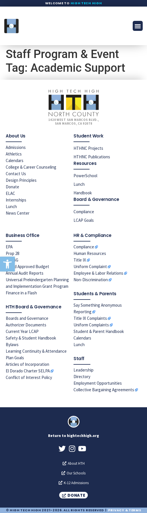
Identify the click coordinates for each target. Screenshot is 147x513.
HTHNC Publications (92, 156)
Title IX (80, 260)
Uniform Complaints (91, 325)
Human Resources (90, 253)
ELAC (10, 193)
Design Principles (21, 180)
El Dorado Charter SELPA (28, 371)
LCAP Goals (84, 220)
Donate (12, 186)
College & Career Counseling (31, 167)
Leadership (84, 370)
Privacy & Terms (124, 510)
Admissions (16, 147)
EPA (9, 246)
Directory (82, 376)
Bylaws (12, 344)
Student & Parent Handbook (99, 331)
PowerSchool (85, 175)
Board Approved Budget (27, 266)
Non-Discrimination (91, 279)
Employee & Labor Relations (98, 273)
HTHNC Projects (88, 148)
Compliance (84, 211)
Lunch (11, 206)
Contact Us (16, 173)
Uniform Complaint (90, 266)
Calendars (14, 160)
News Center (17, 213)
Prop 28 (12, 253)
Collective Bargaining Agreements (104, 389)
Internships (16, 200)
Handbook (83, 192)
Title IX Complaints (90, 318)
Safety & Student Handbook (31, 338)
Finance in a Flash (21, 293)
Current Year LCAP (22, 331)
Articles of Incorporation (27, 364)
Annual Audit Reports (24, 273)
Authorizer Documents (26, 325)
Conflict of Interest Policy (29, 377)
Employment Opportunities (98, 383)
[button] (7, 264)
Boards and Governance (27, 318)
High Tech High (86, 3)
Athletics (14, 154)
